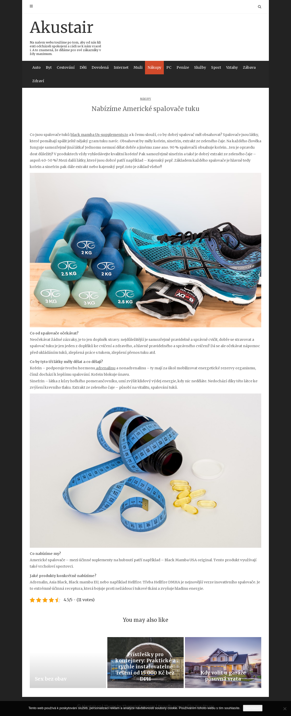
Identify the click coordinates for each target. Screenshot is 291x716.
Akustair (66, 37)
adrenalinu (105, 368)
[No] (284, 708)
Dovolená (100, 67)
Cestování (66, 67)
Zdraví (38, 81)
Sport (216, 67)
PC (168, 67)
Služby (200, 67)
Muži (138, 67)
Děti (83, 67)
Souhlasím (252, 708)
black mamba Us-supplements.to (99, 134)
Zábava (249, 67)
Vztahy (232, 67)
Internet (121, 67)
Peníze (183, 67)
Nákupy (154, 67)
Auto (36, 67)
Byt (49, 67)
